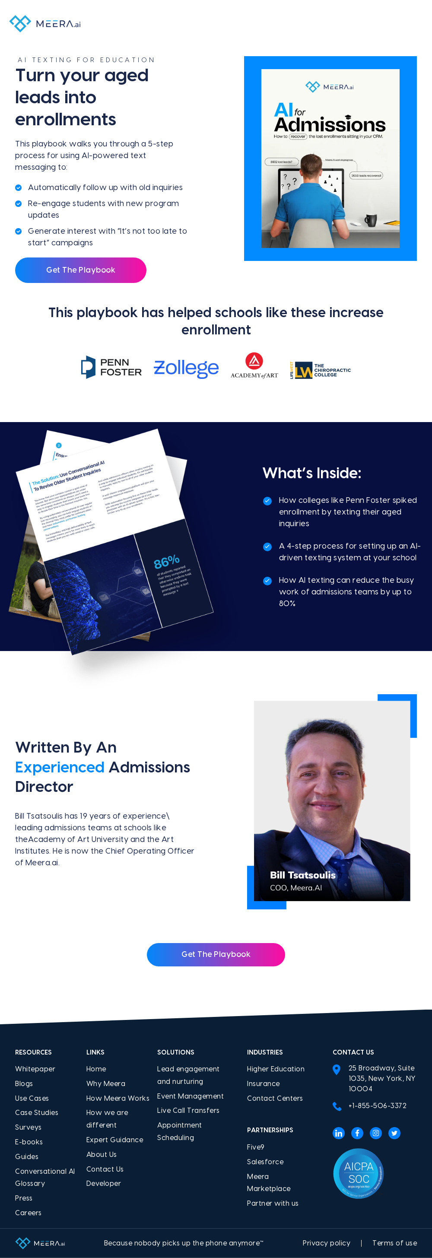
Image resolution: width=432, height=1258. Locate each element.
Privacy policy (326, 1243)
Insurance (263, 1083)
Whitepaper (35, 1069)
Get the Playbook (216, 954)
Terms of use (394, 1243)
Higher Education (276, 1069)
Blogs (24, 1083)
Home (96, 1069)
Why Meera (106, 1083)
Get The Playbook (80, 270)
